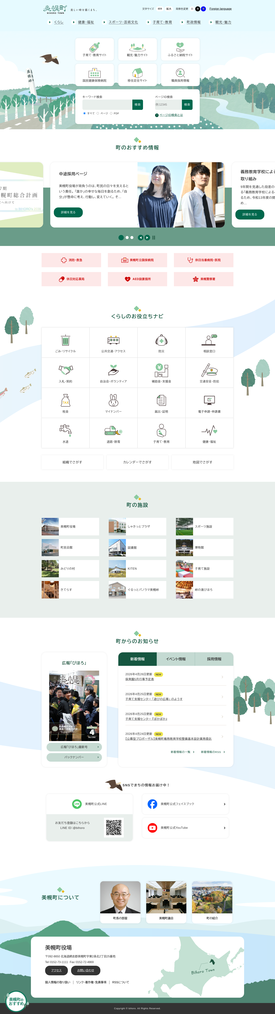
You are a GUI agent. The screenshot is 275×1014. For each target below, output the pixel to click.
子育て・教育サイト (95, 49)
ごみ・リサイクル (65, 342)
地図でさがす (202, 462)
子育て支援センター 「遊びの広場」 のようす (154, 699)
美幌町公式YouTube (168, 828)
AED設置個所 (137, 279)
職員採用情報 (180, 75)
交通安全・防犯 (209, 372)
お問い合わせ (85, 970)
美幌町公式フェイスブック (171, 804)
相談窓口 (209, 342)
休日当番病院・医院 (204, 260)
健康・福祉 (86, 22)
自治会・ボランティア (113, 372)
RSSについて (120, 982)
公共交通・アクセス (113, 342)
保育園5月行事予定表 (139, 679)
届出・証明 (161, 402)
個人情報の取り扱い (57, 982)
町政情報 (194, 22)
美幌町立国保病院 (137, 260)
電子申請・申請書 (209, 402)
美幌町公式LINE (89, 804)
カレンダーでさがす (137, 462)
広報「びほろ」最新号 (74, 747)
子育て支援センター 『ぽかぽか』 (146, 718)
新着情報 (137, 659)
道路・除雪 (113, 432)
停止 (154, 237)
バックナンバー (74, 757)
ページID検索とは (169, 115)
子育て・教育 (162, 22)
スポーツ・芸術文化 (123, 22)
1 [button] (121, 237)
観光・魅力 (223, 22)
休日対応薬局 (71, 279)
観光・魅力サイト (137, 49)
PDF (116, 113)
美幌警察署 (203, 279)
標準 (160, 9)
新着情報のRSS (211, 751)
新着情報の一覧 (180, 751)
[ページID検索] (168, 105)
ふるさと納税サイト (180, 49)
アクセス (56, 970)
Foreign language (220, 8)
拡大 (168, 8)
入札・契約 (65, 372)
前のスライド (141, 237)
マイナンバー (113, 402)
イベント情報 (176, 659)
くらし (59, 22)
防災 (161, 342)
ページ (104, 113)
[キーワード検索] (107, 105)
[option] (137, 195)
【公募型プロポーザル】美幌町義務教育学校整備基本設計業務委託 (168, 738)
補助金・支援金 (161, 372)
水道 (65, 432)
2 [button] (127, 237)
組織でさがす (72, 462)
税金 (65, 402)
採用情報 (214, 659)
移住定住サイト (137, 75)
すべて (91, 113)
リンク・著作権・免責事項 (91, 982)
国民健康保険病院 (94, 75)
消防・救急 (71, 260)
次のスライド (147, 237)
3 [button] (131, 237)
